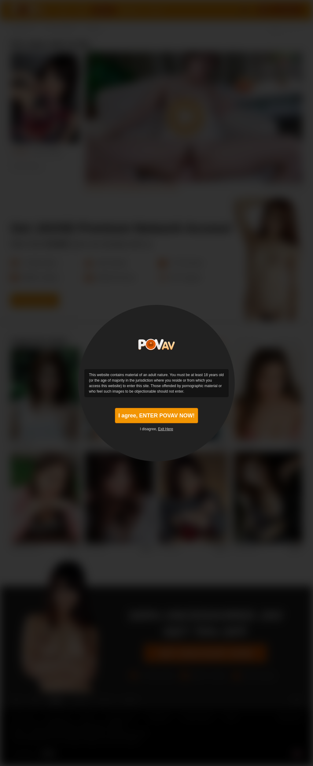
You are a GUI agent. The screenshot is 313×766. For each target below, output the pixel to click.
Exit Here (165, 429)
